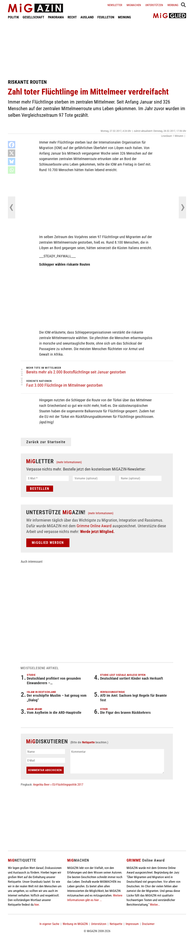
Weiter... (155, 904)
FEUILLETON (105, 17)
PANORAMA (56, 17)
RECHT (72, 17)
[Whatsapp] (11, 170)
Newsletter (114, 5)
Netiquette (88, 742)
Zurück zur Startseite (46, 442)
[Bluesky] (11, 161)
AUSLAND (87, 17)
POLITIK (13, 17)
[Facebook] (11, 144)
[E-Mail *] (47, 478)
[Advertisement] (97, 49)
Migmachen (134, 5)
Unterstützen (154, 5)
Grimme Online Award (94, 526)
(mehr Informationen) (69, 462)
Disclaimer (148, 924)
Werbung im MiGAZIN (75, 924)
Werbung (172, 5)
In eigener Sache (49, 924)
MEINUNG (124, 17)
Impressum (132, 924)
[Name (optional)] (140, 478)
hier (36, 904)
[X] (11, 153)
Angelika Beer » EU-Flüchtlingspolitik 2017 (58, 784)
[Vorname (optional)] (94, 478)
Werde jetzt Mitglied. (97, 531)
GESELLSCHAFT (33, 17)
